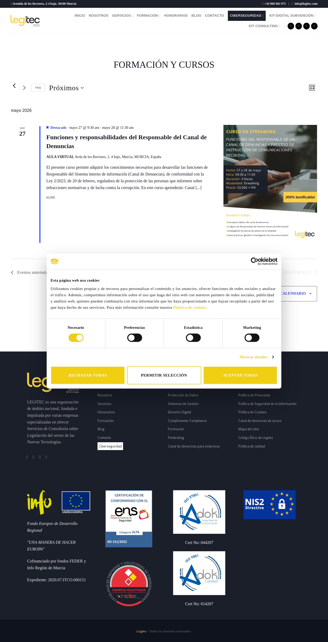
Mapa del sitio (248, 429)
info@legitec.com (306, 3)
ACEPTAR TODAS (240, 375)
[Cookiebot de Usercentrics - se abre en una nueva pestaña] (254, 261)
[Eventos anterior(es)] (14, 86)
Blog (196, 15)
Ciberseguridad (247, 15)
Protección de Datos (183, 395)
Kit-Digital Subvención (292, 15)
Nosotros (98, 15)
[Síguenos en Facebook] (291, 26)
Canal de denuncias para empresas (194, 446)
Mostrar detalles (254, 357)
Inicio (80, 15)
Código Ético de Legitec (255, 437)
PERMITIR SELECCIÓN (164, 375)
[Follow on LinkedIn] (314, 26)
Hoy (38, 87)
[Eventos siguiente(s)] (24, 88)
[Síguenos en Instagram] (298, 26)
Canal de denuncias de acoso (260, 420)
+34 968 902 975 (275, 3)
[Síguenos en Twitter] (306, 26)
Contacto (214, 15)
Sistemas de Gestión (183, 403)
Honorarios (176, 15)
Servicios (122, 15)
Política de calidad (251, 446)
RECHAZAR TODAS (88, 375)
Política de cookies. (190, 307)
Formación (149, 15)
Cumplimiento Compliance (187, 420)
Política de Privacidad (254, 395)
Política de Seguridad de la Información (267, 403)
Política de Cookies (252, 412)
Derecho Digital (179, 412)
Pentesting (176, 437)
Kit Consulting (264, 25)
